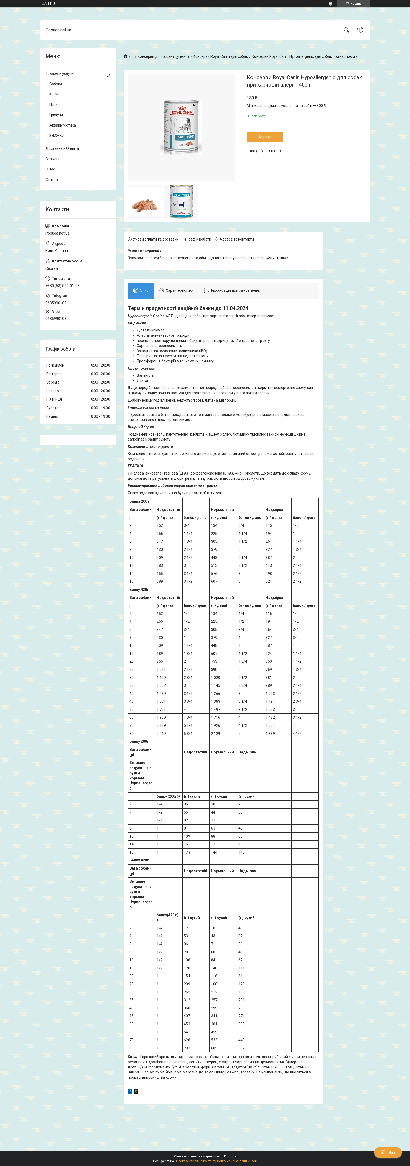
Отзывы (52, 159)
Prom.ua (230, 1156)
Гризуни (56, 115)
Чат (388, 1152)
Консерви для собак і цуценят (163, 56)
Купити (265, 137)
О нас (50, 169)
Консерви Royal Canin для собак (220, 56)
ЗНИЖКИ (56, 136)
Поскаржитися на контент (195, 1161)
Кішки (54, 94)
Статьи (51, 180)
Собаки (55, 84)
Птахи (54, 104)
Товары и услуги (59, 73)
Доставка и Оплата (62, 148)
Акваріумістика (62, 125)
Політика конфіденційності (237, 1161)
